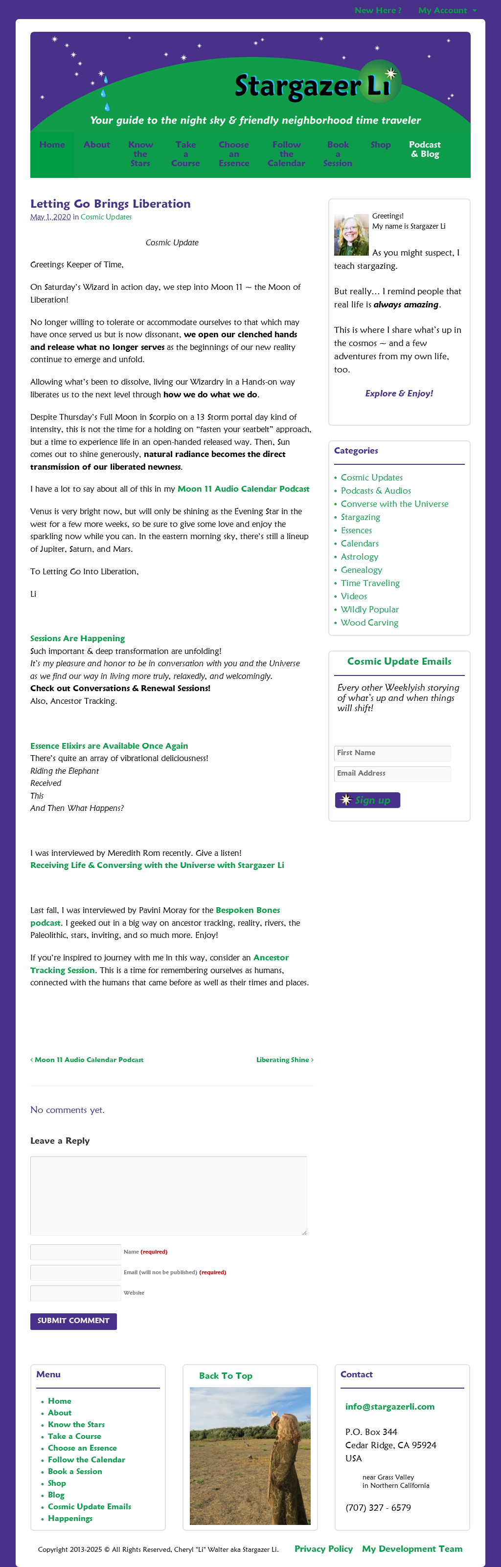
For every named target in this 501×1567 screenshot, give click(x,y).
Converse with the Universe (395, 504)
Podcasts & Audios (376, 491)
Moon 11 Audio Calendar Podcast (244, 489)
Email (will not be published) (175, 1273)
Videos (354, 596)
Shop (381, 154)
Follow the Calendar (86, 1460)
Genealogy (361, 570)
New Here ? (378, 11)
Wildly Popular (370, 610)
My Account (442, 11)
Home (52, 154)
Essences (356, 530)
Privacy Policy (324, 1549)
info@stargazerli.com (390, 1407)
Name (146, 1252)
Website (134, 1293)
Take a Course (74, 1437)
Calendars (360, 544)
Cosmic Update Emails (399, 662)
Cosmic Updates (106, 217)
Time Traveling (370, 583)
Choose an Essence (82, 1449)
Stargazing (360, 517)
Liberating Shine (285, 1060)
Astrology (359, 557)
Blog (56, 1496)
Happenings (70, 1519)
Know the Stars (76, 1425)
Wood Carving (369, 623)
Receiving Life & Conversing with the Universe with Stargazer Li (157, 866)
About (97, 145)
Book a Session (75, 1472)
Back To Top (227, 1376)
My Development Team (412, 1549)
